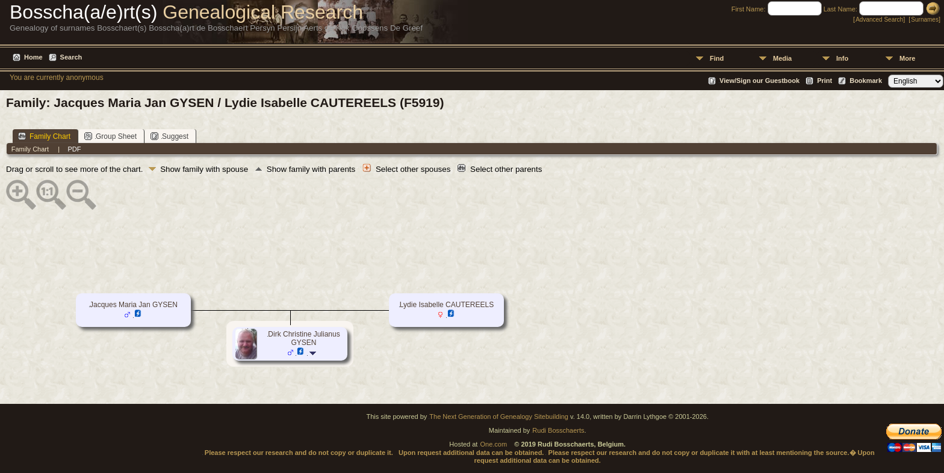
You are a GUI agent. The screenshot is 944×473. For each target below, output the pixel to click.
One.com (493, 444)
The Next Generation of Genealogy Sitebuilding (498, 416)
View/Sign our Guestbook (759, 80)
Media (782, 58)
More (907, 58)
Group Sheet (110, 136)
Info (842, 58)
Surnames (925, 19)
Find (717, 58)
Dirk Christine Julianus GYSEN (304, 338)
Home (33, 57)
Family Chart (44, 136)
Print (824, 80)
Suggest (169, 136)
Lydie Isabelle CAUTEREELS (447, 305)
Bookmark (865, 80)
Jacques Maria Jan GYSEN (134, 305)
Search (71, 57)
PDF (74, 149)
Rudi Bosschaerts (558, 430)
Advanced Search (879, 19)
